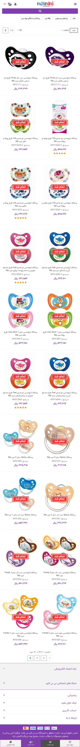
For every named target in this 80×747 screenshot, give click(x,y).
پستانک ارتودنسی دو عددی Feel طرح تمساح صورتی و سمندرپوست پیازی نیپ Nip (20, 269)
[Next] (5, 30)
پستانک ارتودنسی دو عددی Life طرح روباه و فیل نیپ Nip (20, 140)
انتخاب (65, 30)
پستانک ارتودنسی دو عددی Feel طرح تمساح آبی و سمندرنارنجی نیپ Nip (59, 394)
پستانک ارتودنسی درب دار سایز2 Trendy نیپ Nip (59, 574)
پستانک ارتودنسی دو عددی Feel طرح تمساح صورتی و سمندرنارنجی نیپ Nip (20, 394)
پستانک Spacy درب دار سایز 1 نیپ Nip (20, 514)
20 (19, 30)
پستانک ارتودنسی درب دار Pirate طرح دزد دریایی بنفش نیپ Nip (59, 79)
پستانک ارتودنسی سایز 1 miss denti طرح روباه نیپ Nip (59, 334)
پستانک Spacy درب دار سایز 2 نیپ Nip (59, 514)
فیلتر (73, 30)
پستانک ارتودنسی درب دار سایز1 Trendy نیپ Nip (20, 574)
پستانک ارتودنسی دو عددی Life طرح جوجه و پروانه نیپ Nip (59, 140)
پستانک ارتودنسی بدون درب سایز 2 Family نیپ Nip (59, 634)
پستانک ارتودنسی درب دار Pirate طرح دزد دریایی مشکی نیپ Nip (20, 79)
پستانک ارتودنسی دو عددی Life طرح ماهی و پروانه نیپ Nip (59, 204)
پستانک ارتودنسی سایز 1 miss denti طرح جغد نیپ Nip (20, 334)
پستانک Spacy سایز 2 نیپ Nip (20, 457)
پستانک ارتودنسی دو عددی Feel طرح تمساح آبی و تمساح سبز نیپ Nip (59, 269)
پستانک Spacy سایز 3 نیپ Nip (59, 457)
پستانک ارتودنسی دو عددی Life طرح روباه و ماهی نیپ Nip (20, 204)
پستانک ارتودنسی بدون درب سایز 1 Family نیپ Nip (20, 634)
